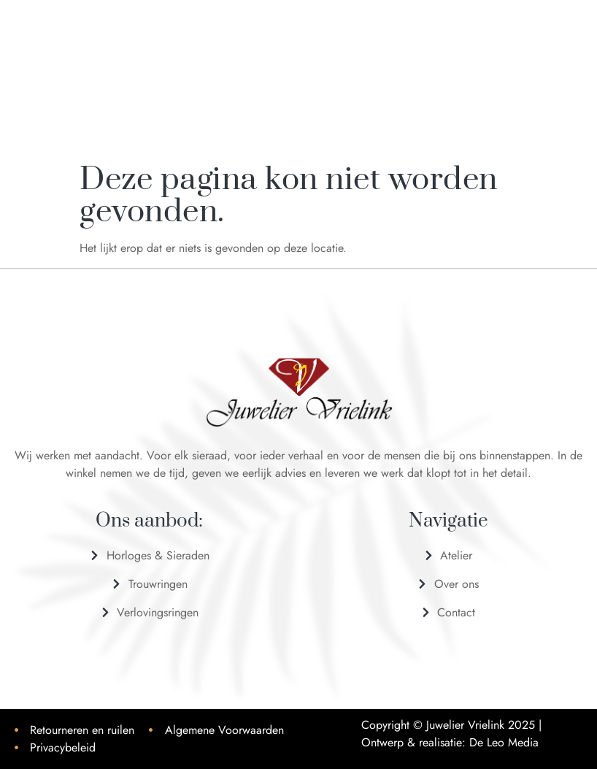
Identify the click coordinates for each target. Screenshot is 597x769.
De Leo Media (504, 742)
